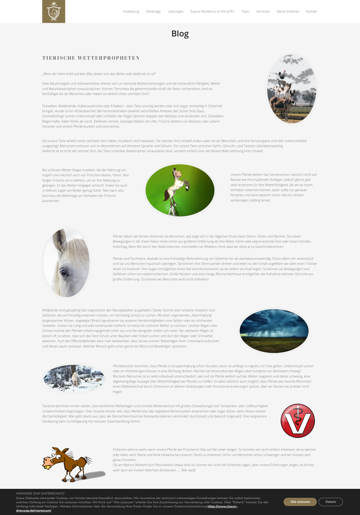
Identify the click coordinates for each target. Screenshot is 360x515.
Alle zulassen (300, 502)
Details (331, 502)
